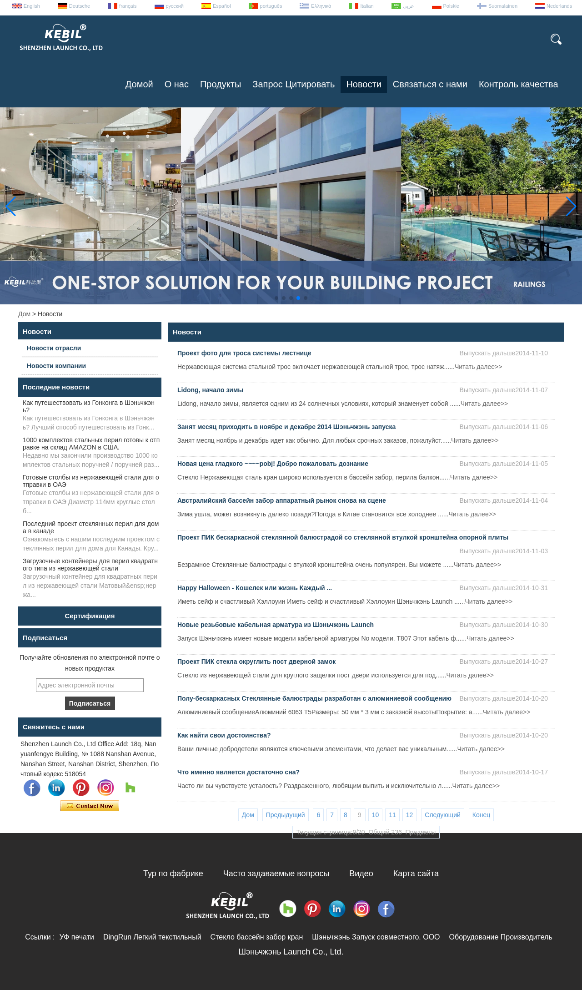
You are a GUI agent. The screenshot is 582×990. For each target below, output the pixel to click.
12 (409, 814)
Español (222, 6)
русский (175, 6)
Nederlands (559, 6)
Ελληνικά (321, 6)
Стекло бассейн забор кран (257, 937)
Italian (366, 6)
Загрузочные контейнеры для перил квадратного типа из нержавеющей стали (90, 564)
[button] (276, 298)
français (128, 6)
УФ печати (76, 937)
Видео (361, 873)
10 (375, 814)
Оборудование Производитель (500, 937)
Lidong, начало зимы (210, 390)
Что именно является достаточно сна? (238, 772)
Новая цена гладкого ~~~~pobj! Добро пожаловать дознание (272, 463)
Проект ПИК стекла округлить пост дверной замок (256, 661)
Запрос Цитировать (293, 84)
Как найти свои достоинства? (224, 735)
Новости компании (56, 365)
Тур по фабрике (173, 873)
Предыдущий (285, 814)
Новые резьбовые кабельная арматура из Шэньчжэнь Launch (275, 624)
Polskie (451, 6)
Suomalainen (502, 6)
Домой (139, 84)
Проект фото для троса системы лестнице (244, 353)
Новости (363, 84)
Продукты (220, 84)
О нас (177, 84)
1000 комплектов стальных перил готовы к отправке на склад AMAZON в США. (91, 443)
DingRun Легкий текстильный (152, 937)
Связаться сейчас (89, 806)
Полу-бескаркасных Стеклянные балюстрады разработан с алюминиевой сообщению (314, 698)
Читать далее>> (478, 366)
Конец (481, 814)
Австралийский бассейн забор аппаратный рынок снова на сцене (281, 500)
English (32, 6)
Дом (24, 314)
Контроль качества (518, 84)
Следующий (443, 814)
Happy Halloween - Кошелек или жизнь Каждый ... (254, 587)
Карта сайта (416, 873)
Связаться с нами (430, 84)
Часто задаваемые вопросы (276, 873)
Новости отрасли (54, 348)
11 (392, 814)
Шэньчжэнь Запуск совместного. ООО (376, 937)
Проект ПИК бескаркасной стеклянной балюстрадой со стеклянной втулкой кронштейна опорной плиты (342, 537)
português (271, 6)
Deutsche (79, 6)
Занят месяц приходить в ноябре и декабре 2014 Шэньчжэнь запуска (286, 426)
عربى (408, 6)
